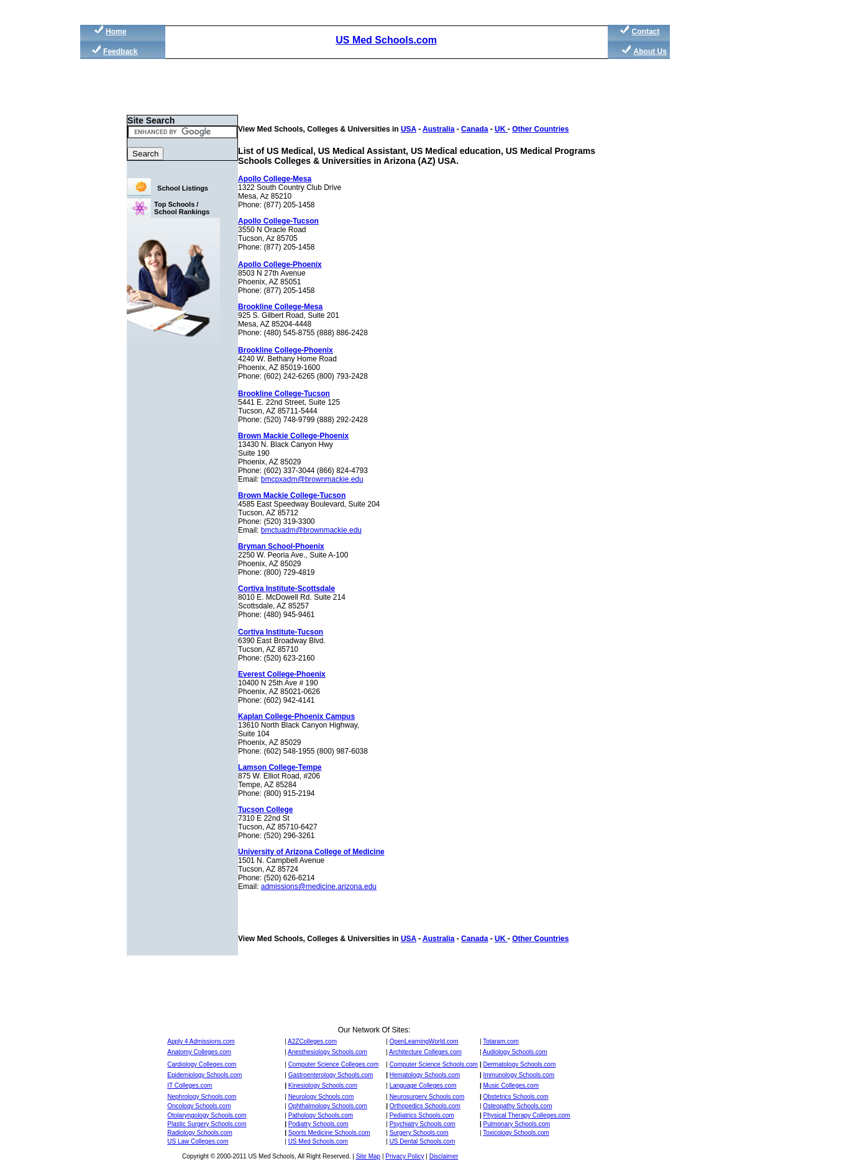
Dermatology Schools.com (519, 1064)
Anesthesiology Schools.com (327, 1052)
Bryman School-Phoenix (281, 546)
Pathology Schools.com (321, 1115)
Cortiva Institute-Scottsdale (286, 588)
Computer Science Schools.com (434, 1064)
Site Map (368, 1156)
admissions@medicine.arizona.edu (319, 886)
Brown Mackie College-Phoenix (293, 435)
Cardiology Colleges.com (201, 1064)
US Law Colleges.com (197, 1141)
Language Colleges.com (423, 1085)
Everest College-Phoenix (282, 674)
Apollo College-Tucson (278, 221)
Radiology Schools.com (199, 1132)
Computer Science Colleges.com (333, 1064)
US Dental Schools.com (422, 1141)
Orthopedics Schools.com (425, 1106)
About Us (650, 51)
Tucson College (265, 809)
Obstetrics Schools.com (516, 1096)
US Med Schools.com (386, 40)
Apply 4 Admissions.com (200, 1041)
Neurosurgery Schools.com (427, 1096)
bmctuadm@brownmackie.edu (311, 530)
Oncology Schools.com (199, 1106)
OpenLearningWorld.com (424, 1041)
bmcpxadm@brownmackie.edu (312, 479)
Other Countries (540, 129)
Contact (646, 31)
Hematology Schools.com (425, 1075)
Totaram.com (501, 1041)
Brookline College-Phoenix (285, 350)
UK (501, 129)
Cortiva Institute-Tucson (280, 632)
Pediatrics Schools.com (422, 1115)
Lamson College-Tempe (279, 767)
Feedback (120, 51)
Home (116, 31)
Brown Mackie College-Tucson (291, 495)
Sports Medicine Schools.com (329, 1132)
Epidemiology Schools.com (204, 1075)
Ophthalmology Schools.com (327, 1106)
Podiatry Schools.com (318, 1124)
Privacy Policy (404, 1156)
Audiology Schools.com (515, 1052)
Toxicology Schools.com (516, 1132)
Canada (474, 129)
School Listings (182, 188)
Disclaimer (444, 1156)
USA (408, 129)
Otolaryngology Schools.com (206, 1115)
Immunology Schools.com (519, 1075)
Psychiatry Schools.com (422, 1124)
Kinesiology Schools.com (322, 1085)
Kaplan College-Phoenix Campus (296, 716)
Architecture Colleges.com (425, 1052)
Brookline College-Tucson (284, 393)
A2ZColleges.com (312, 1041)
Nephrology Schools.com (201, 1096)
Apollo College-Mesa (274, 178)
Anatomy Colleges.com (199, 1052)
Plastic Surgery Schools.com (206, 1124)
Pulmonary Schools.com (517, 1124)
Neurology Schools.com (321, 1096)
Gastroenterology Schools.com (330, 1075)
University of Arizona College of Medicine (311, 851)
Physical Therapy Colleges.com (526, 1115)
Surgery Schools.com (419, 1132)
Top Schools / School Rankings (181, 208)
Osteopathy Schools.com (517, 1106)
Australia (438, 129)
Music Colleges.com (511, 1085)
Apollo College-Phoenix (280, 264)
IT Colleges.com (189, 1085)
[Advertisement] (729, 236)
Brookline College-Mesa (280, 306)
